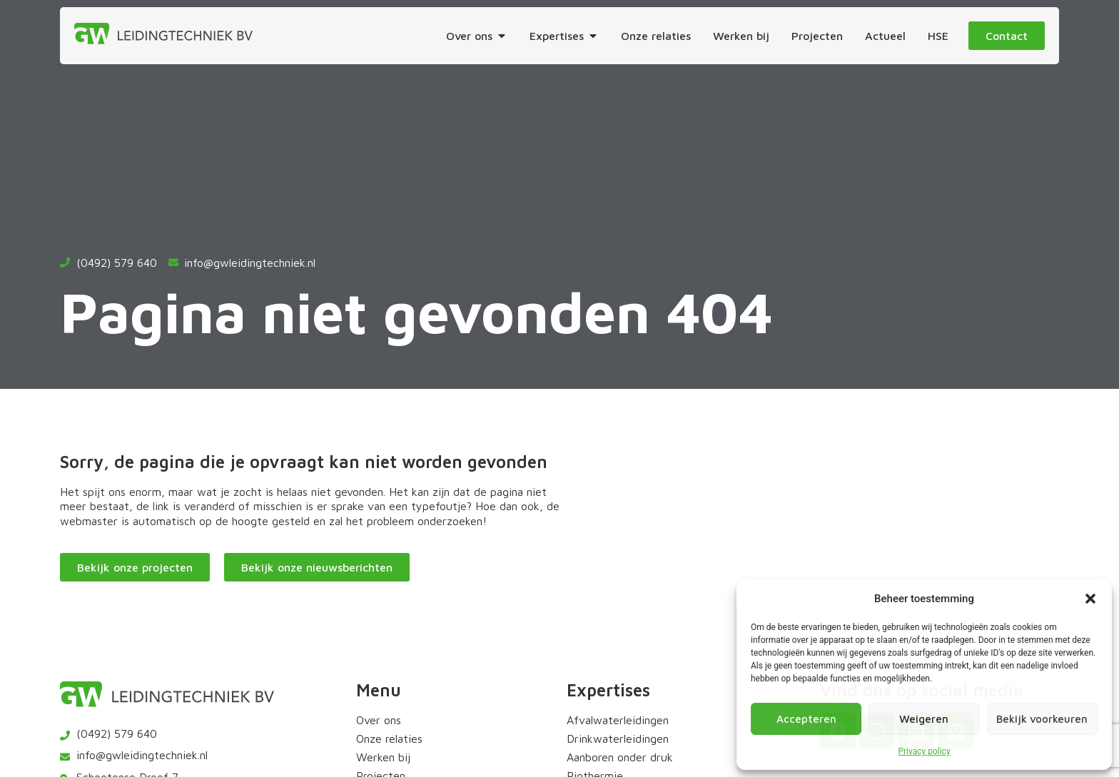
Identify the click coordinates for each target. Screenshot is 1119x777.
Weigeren (923, 719)
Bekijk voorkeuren (1042, 719)
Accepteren (806, 719)
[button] (1090, 598)
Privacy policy (924, 751)
